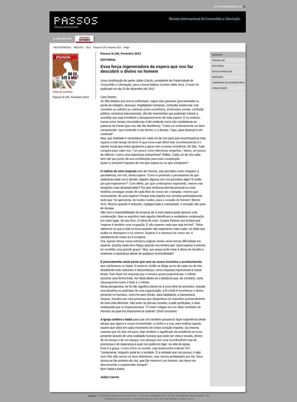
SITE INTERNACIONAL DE (230, 6)
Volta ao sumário (63, 91)
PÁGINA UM (218, 60)
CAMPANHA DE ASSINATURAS (228, 82)
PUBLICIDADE (219, 88)
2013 (88, 47)
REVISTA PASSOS (62, 47)
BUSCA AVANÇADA (222, 71)
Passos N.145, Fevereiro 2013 (107, 47)
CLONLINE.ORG (62, 38)
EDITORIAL (218, 66)
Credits (92, 395)
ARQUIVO (78, 47)
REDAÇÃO (217, 77)
